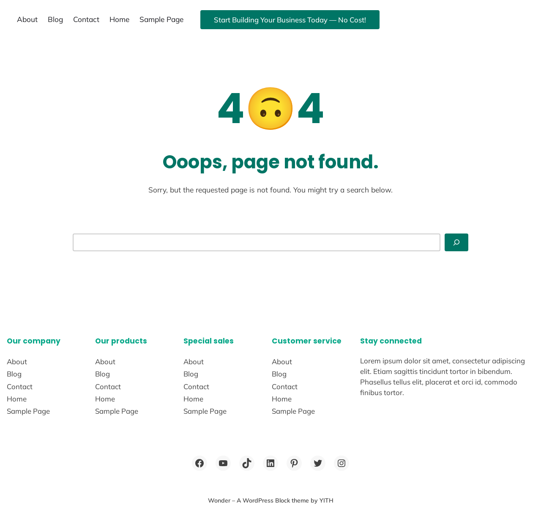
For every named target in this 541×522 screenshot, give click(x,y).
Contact (86, 19)
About (27, 19)
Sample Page (161, 19)
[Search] (456, 242)
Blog (55, 19)
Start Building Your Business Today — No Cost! (290, 19)
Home (119, 19)
